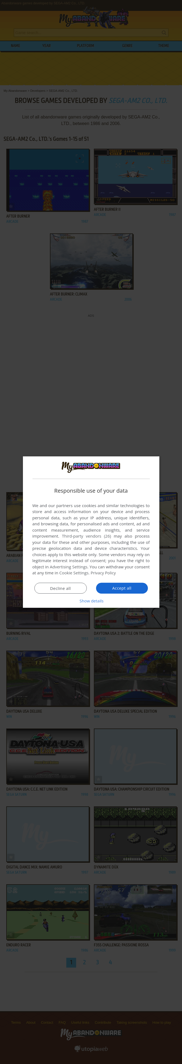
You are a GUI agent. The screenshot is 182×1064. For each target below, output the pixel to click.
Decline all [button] (60, 588)
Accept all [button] (122, 588)
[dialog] (91, 532)
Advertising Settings (69, 566)
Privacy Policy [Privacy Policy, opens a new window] (103, 572)
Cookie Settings (73, 572)
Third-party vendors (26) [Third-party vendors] (86, 536)
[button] (91, 601)
